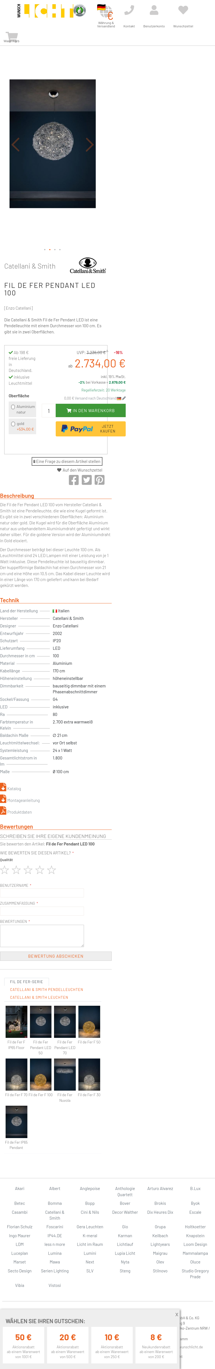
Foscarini (54, 1226)
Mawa (55, 1261)
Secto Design (20, 1270)
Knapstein (195, 1235)
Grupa (160, 1226)
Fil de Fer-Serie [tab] (26, 981)
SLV (90, 1270)
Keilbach (160, 1235)
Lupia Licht (125, 1253)
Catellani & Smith (29, 266)
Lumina (55, 1253)
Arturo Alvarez (160, 1188)
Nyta (125, 1261)
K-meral (90, 1235)
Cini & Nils (90, 1212)
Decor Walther (125, 1212)
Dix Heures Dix (160, 1212)
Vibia (19, 1285)
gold (25, 426)
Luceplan (19, 1253)
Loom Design (195, 1244)
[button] (15, 144)
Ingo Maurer (19, 1235)
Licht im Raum (90, 1244)
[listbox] (22, 418)
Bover (125, 1203)
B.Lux (195, 1188)
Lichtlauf (125, 1244)
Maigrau (160, 1253)
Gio (125, 1226)
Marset (19, 1261)
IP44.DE (55, 1235)
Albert (54, 1188)
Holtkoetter (195, 1226)
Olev (160, 1261)
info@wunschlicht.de (186, 1347)
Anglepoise (90, 1188)
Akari (19, 1188)
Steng (125, 1270)
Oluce (195, 1261)
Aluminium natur (26, 409)
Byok (195, 1203)
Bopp (90, 1203)
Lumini (90, 1253)
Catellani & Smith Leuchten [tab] (39, 997)
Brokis (160, 1203)
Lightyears (160, 1244)
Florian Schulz (19, 1226)
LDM (20, 1244)
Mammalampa (195, 1253)
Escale (195, 1212)
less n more (55, 1244)
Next (90, 1261)
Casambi (19, 1212)
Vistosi (55, 1285)
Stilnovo (160, 1270)
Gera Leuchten (90, 1226)
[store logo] (45, 14)
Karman (125, 1235)
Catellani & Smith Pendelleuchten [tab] (46, 989)
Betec (19, 1203)
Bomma (55, 1203)
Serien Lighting (55, 1270)
